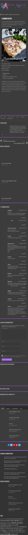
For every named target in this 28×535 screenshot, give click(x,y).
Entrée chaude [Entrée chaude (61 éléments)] (14, 527)
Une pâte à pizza (5, 73)
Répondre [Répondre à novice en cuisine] (24, 232)
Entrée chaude (11, 117)
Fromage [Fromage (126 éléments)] (2, 530)
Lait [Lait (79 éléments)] (14, 530)
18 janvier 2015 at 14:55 (21, 306)
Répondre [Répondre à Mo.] (24, 224)
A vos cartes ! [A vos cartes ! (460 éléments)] (15, 521)
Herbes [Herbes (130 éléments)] (11, 530)
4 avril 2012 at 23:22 (22, 256)
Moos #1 (11, 423)
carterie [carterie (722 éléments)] (19, 523)
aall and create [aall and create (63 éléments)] (3, 518)
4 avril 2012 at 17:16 (22, 210)
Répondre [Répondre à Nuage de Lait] (24, 253)
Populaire (8, 408)
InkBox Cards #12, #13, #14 (15, 429)
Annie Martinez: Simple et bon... (10, 468)
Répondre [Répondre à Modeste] (24, 287)
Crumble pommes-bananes (10, 141)
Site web (3, 351)
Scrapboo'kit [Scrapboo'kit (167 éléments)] (14, 534)
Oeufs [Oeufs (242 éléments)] (5, 532)
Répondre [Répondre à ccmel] (24, 270)
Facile (18, 117)
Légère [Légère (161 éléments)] (20, 530)
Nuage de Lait (11, 243)
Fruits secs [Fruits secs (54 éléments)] (7, 530)
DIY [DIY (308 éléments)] (17, 525)
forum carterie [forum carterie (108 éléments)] (19, 528)
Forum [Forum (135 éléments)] (8, 528)
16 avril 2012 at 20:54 (22, 281)
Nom (3, 341)
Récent (2, 408)
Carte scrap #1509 (6, 163)
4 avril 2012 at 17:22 (22, 228)
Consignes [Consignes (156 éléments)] (9, 525)
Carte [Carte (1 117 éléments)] (13, 523)
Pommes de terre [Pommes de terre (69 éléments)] (18, 532)
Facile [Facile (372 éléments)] (22, 527)
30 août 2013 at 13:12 (22, 298)
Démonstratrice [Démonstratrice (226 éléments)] (5, 527)
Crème (5, 117)
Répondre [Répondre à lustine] (24, 240)
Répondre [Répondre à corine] (24, 316)
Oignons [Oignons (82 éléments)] (9, 532)
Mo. (12, 220)
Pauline (9, 256)
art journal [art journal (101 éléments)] (9, 518)
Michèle (9, 273)
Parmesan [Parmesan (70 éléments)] (13, 532)
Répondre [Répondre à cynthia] (24, 303)
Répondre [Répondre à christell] (24, 217)
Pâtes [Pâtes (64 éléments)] (24, 532)
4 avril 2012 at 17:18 (22, 220)
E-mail (3, 346)
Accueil (2, 14)
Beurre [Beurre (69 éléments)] (21, 520)
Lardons (23, 117)
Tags (21, 408)
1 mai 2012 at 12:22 (22, 290)
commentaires (15, 408)
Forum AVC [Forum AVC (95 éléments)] (12, 528)
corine (9, 306)
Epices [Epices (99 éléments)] (18, 527)
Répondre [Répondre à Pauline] (24, 261)
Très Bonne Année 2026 (14, 417)
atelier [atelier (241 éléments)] (7, 521)
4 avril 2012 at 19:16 (22, 243)
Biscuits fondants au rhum (14, 411)
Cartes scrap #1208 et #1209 (9, 181)
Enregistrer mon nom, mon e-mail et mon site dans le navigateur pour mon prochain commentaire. (14, 356)
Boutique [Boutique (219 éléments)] (3, 523)
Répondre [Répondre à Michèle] (24, 278)
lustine (9, 236)
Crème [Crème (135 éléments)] (14, 525)
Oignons (3, 118)
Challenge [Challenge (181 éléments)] (3, 525)
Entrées (10, 14)
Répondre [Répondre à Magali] (24, 295)
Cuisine (6, 14)
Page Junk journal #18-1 (14, 435)
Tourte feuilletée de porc (17, 143)
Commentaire (5, 328)
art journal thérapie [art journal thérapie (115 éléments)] (16, 519)
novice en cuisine (12, 228)
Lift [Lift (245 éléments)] (16, 530)
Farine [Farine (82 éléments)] (5, 528)
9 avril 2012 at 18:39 (22, 273)
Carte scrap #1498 (6, 198)
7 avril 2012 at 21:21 (22, 264)
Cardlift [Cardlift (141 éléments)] (8, 523)
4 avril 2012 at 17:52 (22, 236)
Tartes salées (10, 118)
